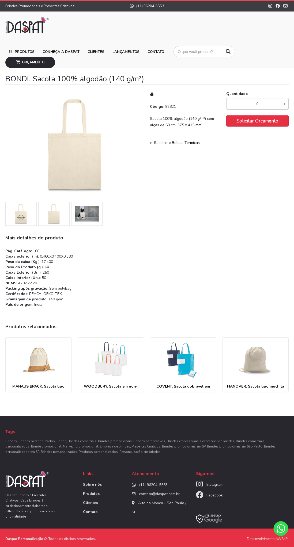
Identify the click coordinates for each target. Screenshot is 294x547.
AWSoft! (282, 539)
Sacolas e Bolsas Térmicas (177, 142)
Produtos (25, 51)
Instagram (214, 484)
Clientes (96, 51)
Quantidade (237, 93)
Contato (156, 51)
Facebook (214, 495)
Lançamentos (126, 51)
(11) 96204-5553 (147, 6)
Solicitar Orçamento (257, 121)
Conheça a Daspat (61, 51)
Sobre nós (92, 484)
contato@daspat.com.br (159, 493)
